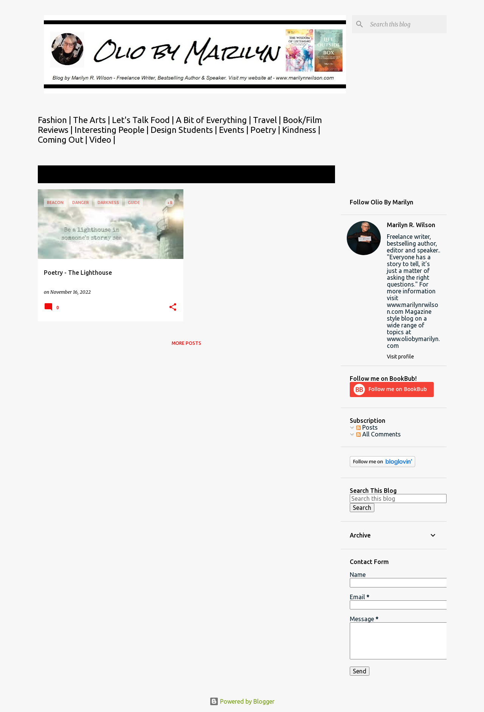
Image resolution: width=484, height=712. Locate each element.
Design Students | (184, 129)
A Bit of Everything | (214, 120)
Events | (234, 129)
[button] (172, 307)
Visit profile (400, 357)
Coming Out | (63, 139)
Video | (102, 139)
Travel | (268, 120)
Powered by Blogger (242, 701)
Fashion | (55, 120)
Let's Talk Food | (144, 120)
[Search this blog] (407, 24)
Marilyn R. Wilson (411, 224)
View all (319, 175)
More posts (186, 343)
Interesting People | (112, 129)
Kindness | (301, 129)
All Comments (378, 434)
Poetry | (266, 129)
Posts (367, 427)
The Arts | (92, 120)
